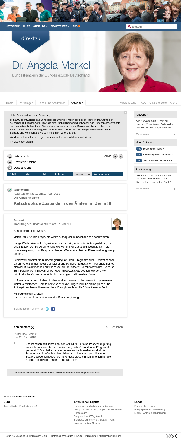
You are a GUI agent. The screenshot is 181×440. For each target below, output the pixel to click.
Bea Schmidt (29, 334)
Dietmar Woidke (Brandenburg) (150, 413)
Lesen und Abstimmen (51, 103)
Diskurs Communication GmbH (32, 436)
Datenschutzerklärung (62, 436)
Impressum (90, 436)
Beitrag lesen (21, 308)
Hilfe (26, 26)
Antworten (77, 103)
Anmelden (40, 26)
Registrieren (60, 26)
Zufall (12, 174)
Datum (82, 174)
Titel (43, 174)
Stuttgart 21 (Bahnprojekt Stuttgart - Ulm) (94, 419)
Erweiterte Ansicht (21, 162)
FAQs (142, 102)
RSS (75, 26)
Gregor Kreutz (29, 193)
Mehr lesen (155, 134)
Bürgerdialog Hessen (144, 406)
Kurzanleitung (128, 102)
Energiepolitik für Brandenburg (149, 409)
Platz (29, 174)
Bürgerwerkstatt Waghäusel (88, 416)
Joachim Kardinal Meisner (87, 423)
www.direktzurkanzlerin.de (76, 137)
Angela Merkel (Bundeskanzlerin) (20, 406)
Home (9, 103)
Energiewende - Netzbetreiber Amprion (93, 406)
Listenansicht (18, 156)
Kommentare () (24, 327)
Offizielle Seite (158, 102)
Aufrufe (59, 174)
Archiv (173, 102)
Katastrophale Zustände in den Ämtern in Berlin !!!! (63, 203)
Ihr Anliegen (26, 103)
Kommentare (101, 174)
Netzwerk (13, 26)
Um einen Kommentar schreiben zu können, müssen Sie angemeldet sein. (57, 372)
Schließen (114, 327)
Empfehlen (37, 308)
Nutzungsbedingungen (110, 436)
